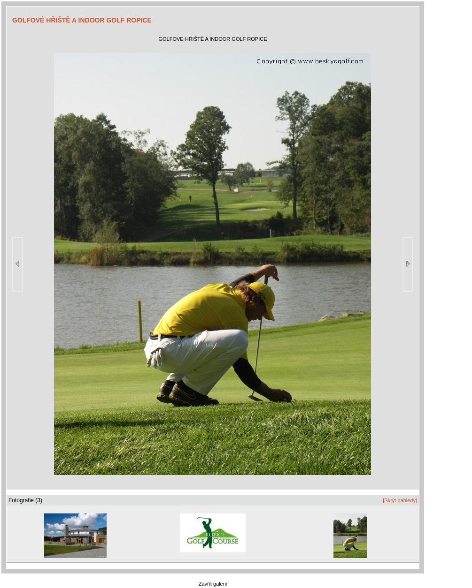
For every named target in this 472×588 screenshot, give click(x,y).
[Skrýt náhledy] (400, 500)
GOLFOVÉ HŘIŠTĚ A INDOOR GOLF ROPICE (82, 20)
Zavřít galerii (213, 584)
